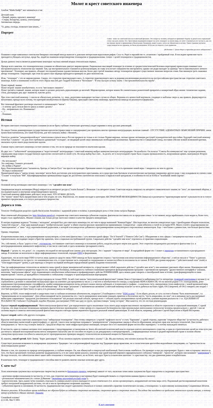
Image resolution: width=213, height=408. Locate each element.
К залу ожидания (106, 404)
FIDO (79, 253)
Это (100, 250)
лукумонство (45, 243)
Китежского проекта (76, 371)
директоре (169, 250)
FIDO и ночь (129, 293)
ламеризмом (203, 353)
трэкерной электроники (185, 279)
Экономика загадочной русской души (69, 378)
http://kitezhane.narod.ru (43, 215)
